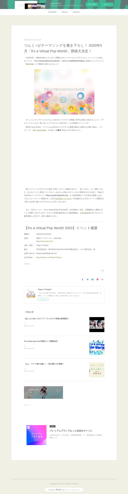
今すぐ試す (92, 4)
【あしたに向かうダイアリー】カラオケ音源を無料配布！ (47, 319)
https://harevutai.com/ (44, 241)
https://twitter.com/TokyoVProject (48, 257)
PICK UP (65, 12)
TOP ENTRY (52, 12)
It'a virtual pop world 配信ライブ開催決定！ (41, 341)
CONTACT (76, 12)
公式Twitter (84, 213)
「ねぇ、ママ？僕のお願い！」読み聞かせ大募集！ (44, 364)
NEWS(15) (27, 264)
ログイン (107, 4)
